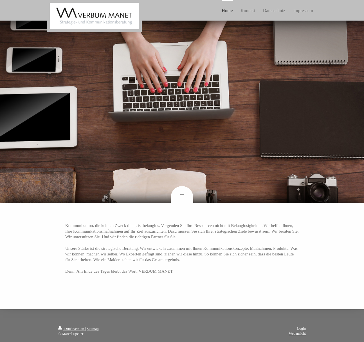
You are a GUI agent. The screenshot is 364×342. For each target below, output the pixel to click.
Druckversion (71, 328)
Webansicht (297, 333)
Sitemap (93, 328)
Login (301, 328)
